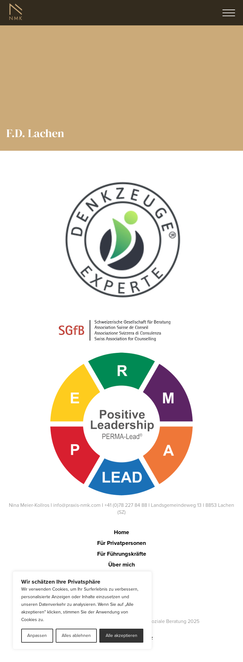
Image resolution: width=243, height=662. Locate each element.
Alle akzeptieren (121, 635)
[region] (82, 610)
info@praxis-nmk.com (77, 505)
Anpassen (37, 635)
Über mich (121, 564)
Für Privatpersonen (121, 543)
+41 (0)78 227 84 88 (125, 505)
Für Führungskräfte (121, 554)
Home (121, 532)
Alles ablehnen (76, 635)
